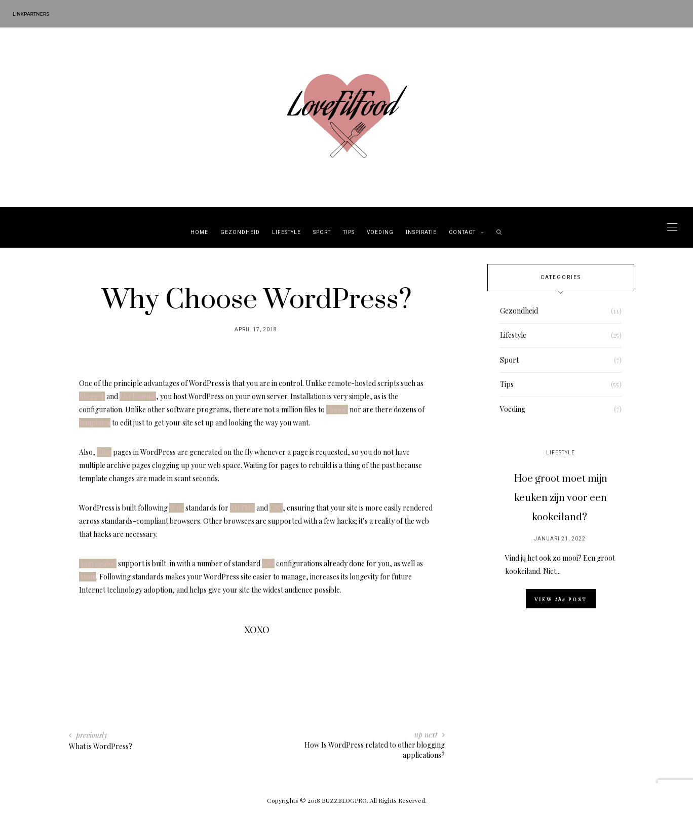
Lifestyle (286, 232)
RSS (268, 563)
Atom (87, 576)
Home (199, 232)
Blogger (92, 396)
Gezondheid (240, 232)
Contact (462, 232)
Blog (104, 452)
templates (94, 422)
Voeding (380, 232)
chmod (337, 409)
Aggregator (98, 563)
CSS (276, 508)
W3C (176, 508)
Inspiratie (421, 232)
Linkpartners (31, 14)
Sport (322, 232)
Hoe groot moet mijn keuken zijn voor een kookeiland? (560, 498)
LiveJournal (138, 396)
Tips (349, 232)
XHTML (242, 508)
